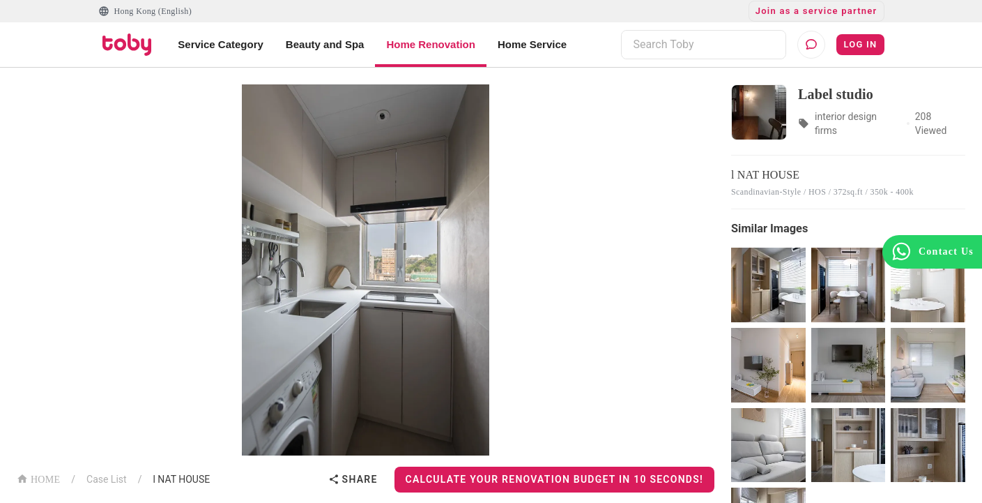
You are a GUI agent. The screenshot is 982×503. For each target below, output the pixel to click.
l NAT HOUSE (181, 479)
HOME (38, 478)
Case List (106, 479)
